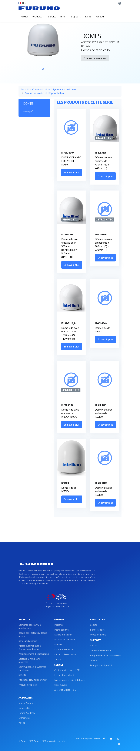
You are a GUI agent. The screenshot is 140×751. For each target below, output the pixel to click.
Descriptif (28, 111)
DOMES (28, 104)
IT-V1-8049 (101, 323)
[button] (22, 3)
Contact (94, 645)
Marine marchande (63, 634)
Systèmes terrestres (64, 649)
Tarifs (88, 16)
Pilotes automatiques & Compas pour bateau (30, 647)
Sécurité (22, 674)
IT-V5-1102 (101, 483)
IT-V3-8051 (101, 405)
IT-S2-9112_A (68, 323)
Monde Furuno (26, 703)
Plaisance (58, 624)
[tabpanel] (43, 49)
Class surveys (60, 684)
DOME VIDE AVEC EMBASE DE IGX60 (71, 161)
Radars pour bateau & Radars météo (33, 634)
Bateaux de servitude (64, 639)
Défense (58, 644)
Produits (38, 16)
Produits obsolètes (28, 684)
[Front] (39, 8)
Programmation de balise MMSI (105, 655)
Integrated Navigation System (33, 679)
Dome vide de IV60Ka (68, 489)
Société (93, 624)
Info (63, 16)
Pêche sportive (61, 629)
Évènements (24, 717)
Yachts (57, 659)
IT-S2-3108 (100, 152)
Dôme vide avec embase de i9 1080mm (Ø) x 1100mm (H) (70, 333)
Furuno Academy (27, 712)
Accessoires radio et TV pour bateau (45, 93)
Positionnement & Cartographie (34, 653)
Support (75, 16)
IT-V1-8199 (67, 405)
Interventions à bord (64, 675)
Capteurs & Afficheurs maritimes (29, 660)
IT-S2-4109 (67, 234)
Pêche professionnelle (65, 654)
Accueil (24, 16)
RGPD (97, 738)
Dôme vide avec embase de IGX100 (103, 413)
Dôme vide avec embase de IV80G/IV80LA (70, 413)
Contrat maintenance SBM (67, 670)
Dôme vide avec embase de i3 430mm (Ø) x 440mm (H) (103, 163)
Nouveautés (24, 708)
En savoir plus (72, 172)
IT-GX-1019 (67, 152)
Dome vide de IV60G (102, 329)
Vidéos (22, 722)
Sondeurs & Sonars (28, 640)
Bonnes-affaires (98, 629)
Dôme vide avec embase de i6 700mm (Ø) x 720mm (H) (103, 244)
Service (52, 16)
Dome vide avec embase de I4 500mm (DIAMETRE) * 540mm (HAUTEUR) (70, 248)
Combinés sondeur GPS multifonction (30, 626)
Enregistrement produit (101, 665)
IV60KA (65, 483)
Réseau (100, 16)
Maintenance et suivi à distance (69, 680)
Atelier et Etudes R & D (65, 689)
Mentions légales (84, 738)
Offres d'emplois (98, 634)
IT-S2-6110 (100, 234)
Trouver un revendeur (95, 58)
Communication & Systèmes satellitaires (54, 89)
